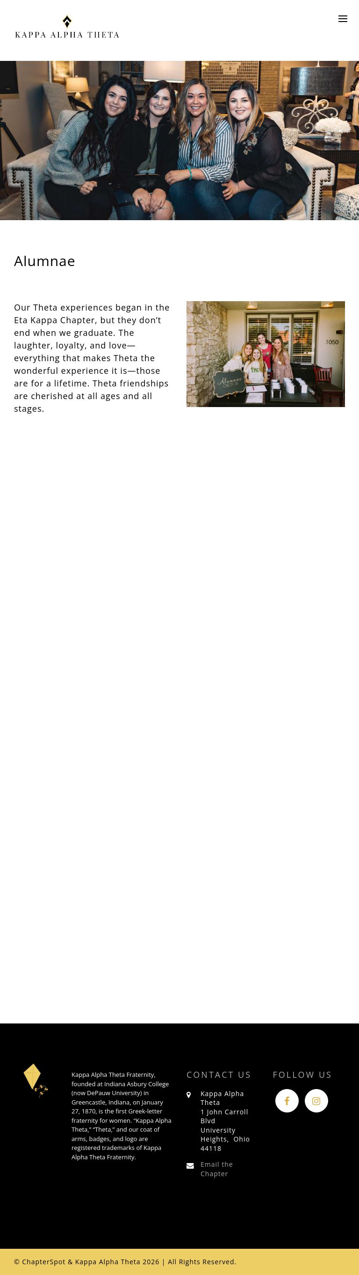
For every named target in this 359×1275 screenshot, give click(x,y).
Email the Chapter (217, 1169)
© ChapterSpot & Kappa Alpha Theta (77, 1261)
